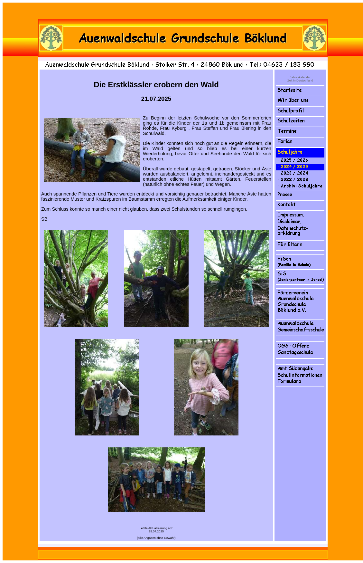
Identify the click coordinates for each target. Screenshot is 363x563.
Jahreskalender (300, 77)
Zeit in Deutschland (300, 80)
